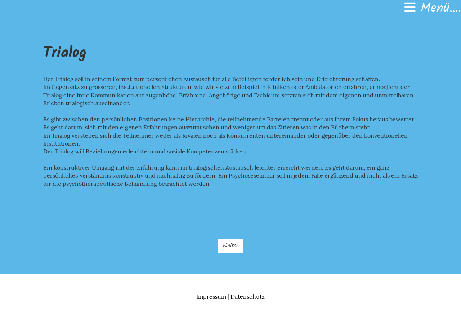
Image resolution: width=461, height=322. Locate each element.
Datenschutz (247, 296)
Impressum (211, 296)
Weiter (230, 245)
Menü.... (432, 9)
